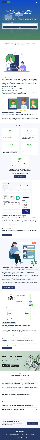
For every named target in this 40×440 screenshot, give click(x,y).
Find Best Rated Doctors (8, 287)
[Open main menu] (36, 2)
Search (20, 27)
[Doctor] (33, 25)
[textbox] (24, 25)
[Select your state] (6, 25)
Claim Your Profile (7, 347)
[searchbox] (14, 25)
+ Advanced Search (34, 29)
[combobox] (14, 25)
